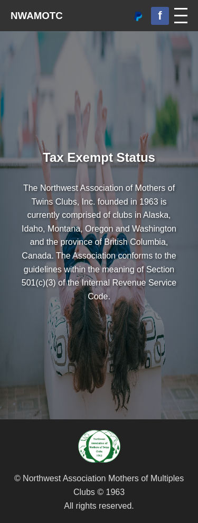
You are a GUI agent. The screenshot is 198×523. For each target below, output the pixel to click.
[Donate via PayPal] (138, 16)
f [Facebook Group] (160, 15)
